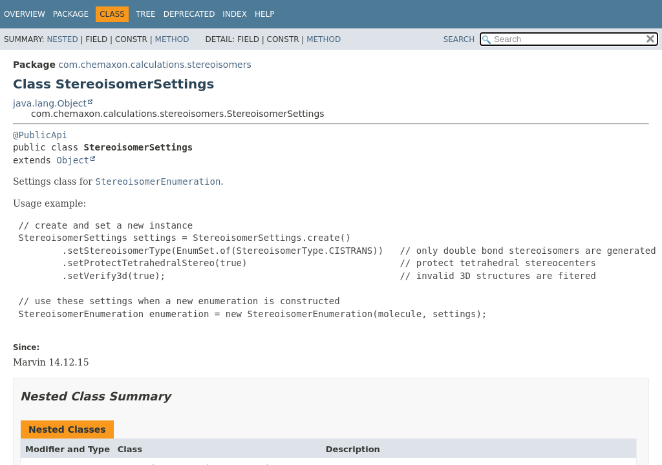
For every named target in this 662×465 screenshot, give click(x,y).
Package (71, 14)
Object (72, 160)
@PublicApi (40, 135)
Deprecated (189, 14)
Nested (62, 39)
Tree (146, 14)
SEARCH (459, 39)
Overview (24, 14)
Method (172, 39)
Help (265, 14)
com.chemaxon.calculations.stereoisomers (154, 64)
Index (234, 14)
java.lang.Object (50, 103)
